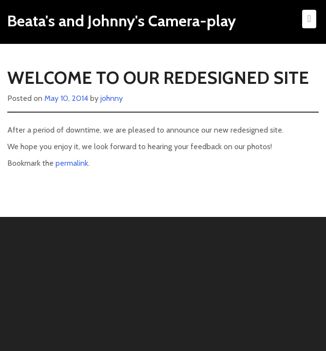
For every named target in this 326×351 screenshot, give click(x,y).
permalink (72, 163)
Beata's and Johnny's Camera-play (121, 20)
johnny (111, 98)
